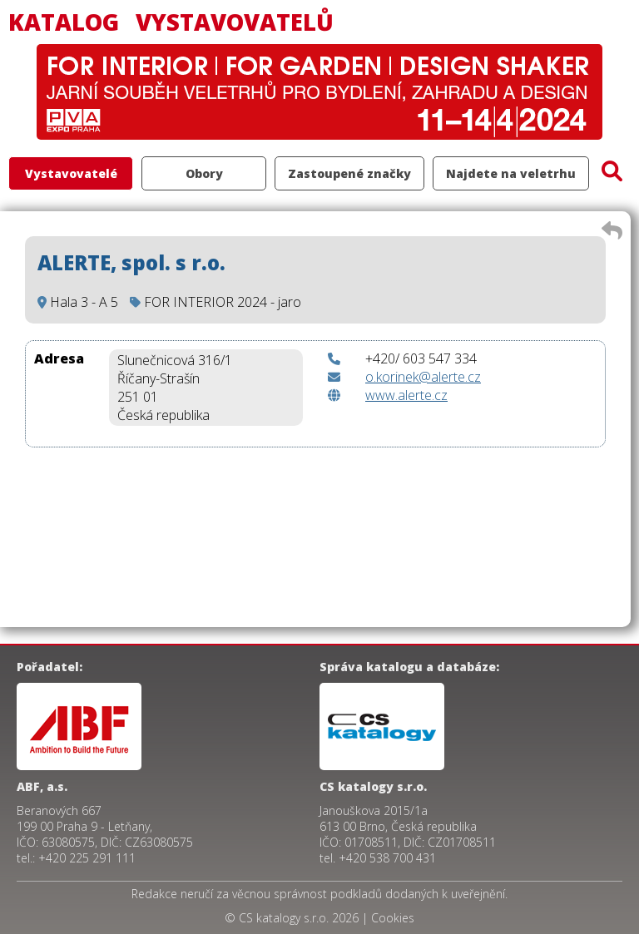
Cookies (392, 918)
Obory (204, 173)
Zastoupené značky (349, 173)
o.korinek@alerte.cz (423, 377)
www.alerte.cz (406, 395)
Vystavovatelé (71, 173)
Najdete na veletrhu (511, 173)
